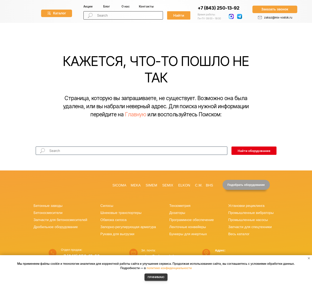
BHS (209, 185)
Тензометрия (180, 206)
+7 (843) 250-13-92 (218, 8)
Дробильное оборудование (56, 227)
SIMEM (151, 185)
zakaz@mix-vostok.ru (278, 17)
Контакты (146, 6)
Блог (106, 6)
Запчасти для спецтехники (250, 227)
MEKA (136, 185)
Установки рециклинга (246, 206)
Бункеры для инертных (188, 234)
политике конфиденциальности (169, 268)
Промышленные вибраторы (251, 213)
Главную (135, 114)
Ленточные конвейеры (187, 227)
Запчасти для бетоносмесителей (60, 220)
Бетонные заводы (48, 206)
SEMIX (167, 185)
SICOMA (119, 185)
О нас (125, 6)
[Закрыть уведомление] (309, 258)
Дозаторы (177, 213)
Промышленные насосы (248, 220)
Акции (88, 6)
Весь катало (238, 234)
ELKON (184, 185)
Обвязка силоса (113, 220)
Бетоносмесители (48, 213)
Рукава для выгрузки (117, 234)
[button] (274, 9)
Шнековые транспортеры (121, 213)
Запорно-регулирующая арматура (128, 227)
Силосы (106, 206)
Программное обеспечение (191, 220)
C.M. (199, 185)
